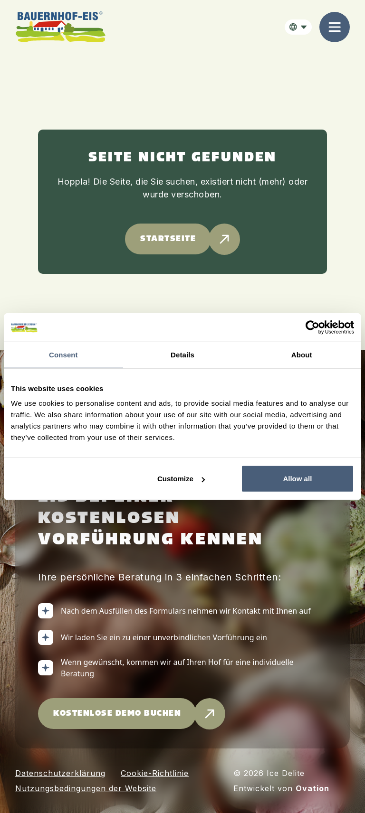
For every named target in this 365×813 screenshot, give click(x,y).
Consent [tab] (63, 354)
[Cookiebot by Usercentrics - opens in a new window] (312, 327)
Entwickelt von (281, 788)
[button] (298, 27)
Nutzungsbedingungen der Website (85, 788)
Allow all (297, 479)
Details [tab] (182, 354)
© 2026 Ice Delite (269, 773)
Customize (181, 479)
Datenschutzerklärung (60, 773)
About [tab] (301, 354)
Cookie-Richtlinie (155, 773)
